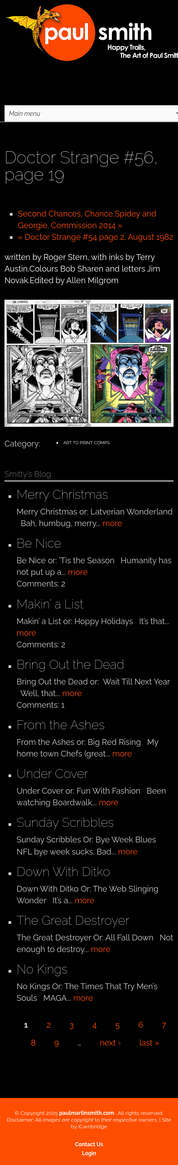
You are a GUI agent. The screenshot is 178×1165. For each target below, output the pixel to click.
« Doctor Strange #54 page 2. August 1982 (96, 237)
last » (149, 1042)
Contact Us (89, 1144)
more (112, 523)
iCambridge (92, 1126)
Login (89, 1153)
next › (110, 1042)
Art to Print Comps (86, 442)
